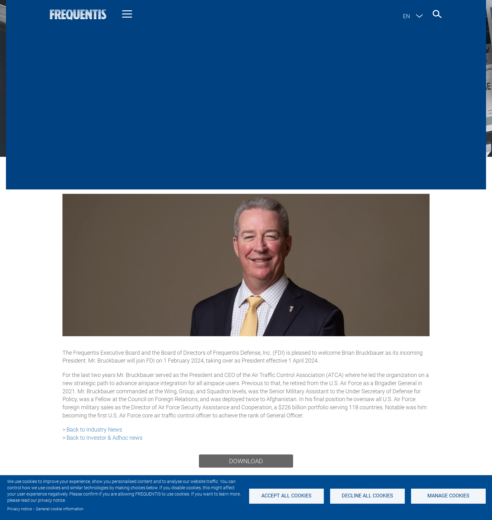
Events (363, 143)
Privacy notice (19, 509)
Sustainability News (259, 143)
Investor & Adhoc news (191, 143)
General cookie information (59, 509)
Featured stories (319, 143)
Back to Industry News (94, 429)
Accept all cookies (286, 496)
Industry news (130, 143)
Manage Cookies (448, 496)
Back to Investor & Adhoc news (104, 437)
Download (246, 461)
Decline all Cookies (367, 496)
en (406, 16)
